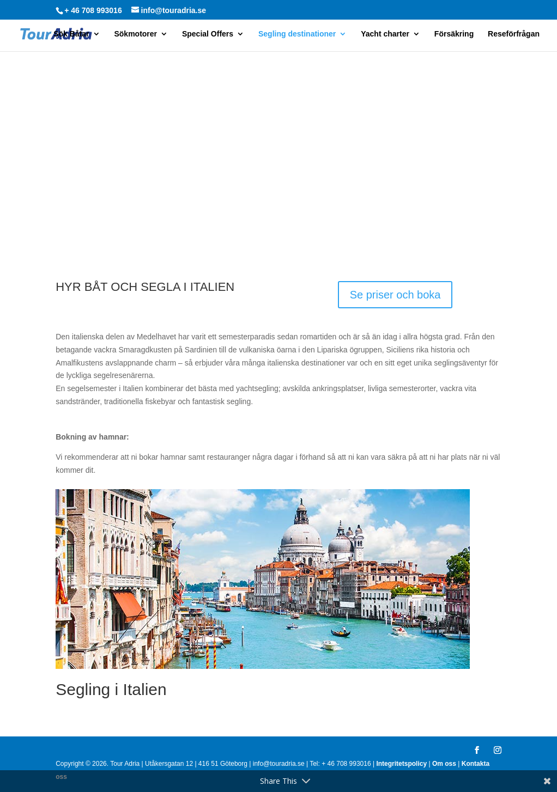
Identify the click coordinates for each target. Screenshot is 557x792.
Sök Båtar (71, 34)
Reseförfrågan (514, 34)
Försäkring (454, 34)
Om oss (444, 763)
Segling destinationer (297, 34)
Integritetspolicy (401, 763)
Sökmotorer (135, 34)
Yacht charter (385, 34)
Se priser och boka (395, 295)
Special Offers (207, 34)
